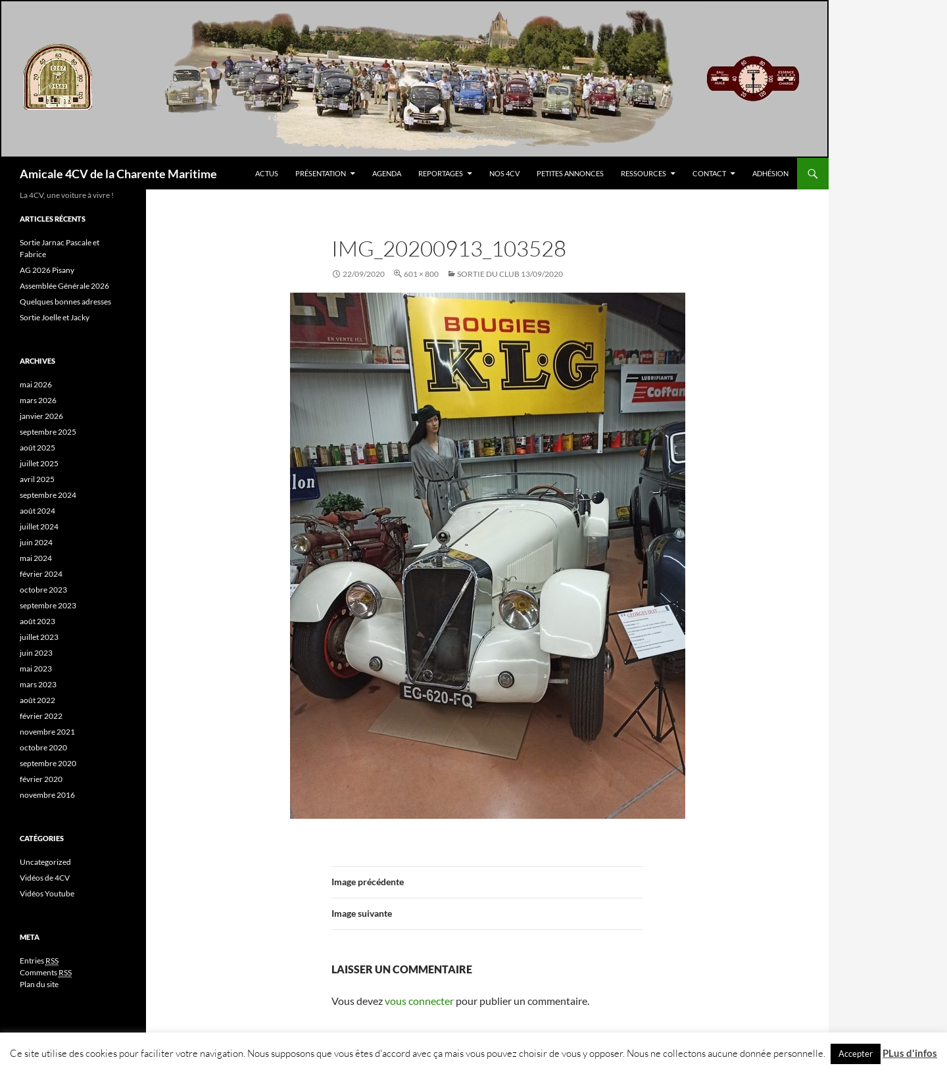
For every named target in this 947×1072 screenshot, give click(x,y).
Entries (39, 961)
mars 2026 (38, 400)
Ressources (643, 173)
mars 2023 (38, 684)
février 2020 (41, 779)
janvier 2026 (41, 416)
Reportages (440, 173)
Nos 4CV (504, 173)
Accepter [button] (855, 1053)
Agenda (386, 173)
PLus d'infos (910, 1053)
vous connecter (419, 1000)
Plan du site (39, 984)
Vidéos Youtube (47, 893)
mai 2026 (36, 384)
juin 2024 (36, 542)
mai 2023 (36, 668)
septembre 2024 (48, 495)
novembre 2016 (47, 795)
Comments (46, 972)
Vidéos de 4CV (45, 878)
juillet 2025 (39, 463)
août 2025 (37, 447)
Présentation (320, 173)
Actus (266, 173)
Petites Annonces (570, 173)
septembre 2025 (48, 432)
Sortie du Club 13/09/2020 (510, 274)
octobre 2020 (43, 747)
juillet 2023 (39, 637)
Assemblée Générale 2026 (64, 286)
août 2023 (37, 621)
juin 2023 (36, 653)
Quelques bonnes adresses (65, 301)
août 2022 (37, 700)
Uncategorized (45, 862)
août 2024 (37, 511)
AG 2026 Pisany (47, 270)
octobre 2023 (43, 590)
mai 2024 (36, 558)
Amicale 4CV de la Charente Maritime (118, 173)
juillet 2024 (39, 526)
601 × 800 (421, 274)
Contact (709, 173)
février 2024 (41, 574)
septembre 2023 (48, 605)
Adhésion (770, 173)
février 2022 (41, 716)
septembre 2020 (48, 763)
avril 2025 (37, 479)
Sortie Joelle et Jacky (54, 317)
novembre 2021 (47, 732)
